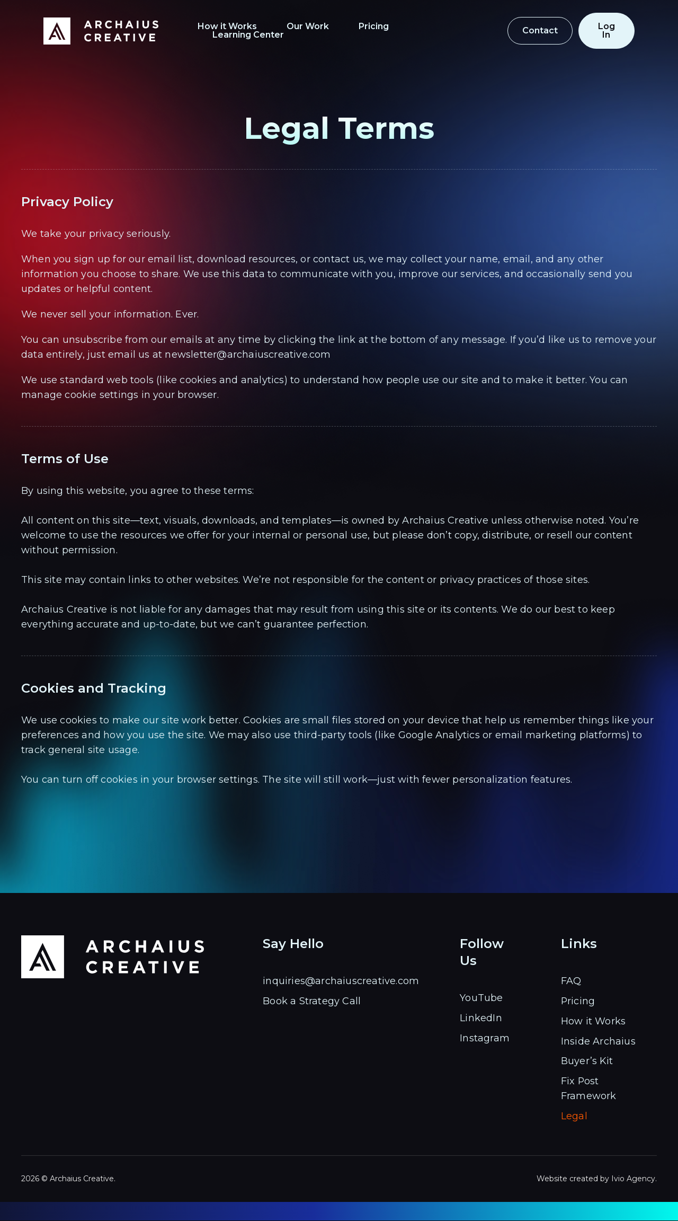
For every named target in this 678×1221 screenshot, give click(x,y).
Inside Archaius (598, 1041)
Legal (574, 1116)
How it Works (244, 26)
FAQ (571, 981)
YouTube (481, 998)
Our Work (325, 26)
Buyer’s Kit (587, 1061)
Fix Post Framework (589, 1089)
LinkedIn (481, 1018)
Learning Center (471, 26)
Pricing (391, 26)
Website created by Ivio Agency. (597, 1179)
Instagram (485, 1038)
